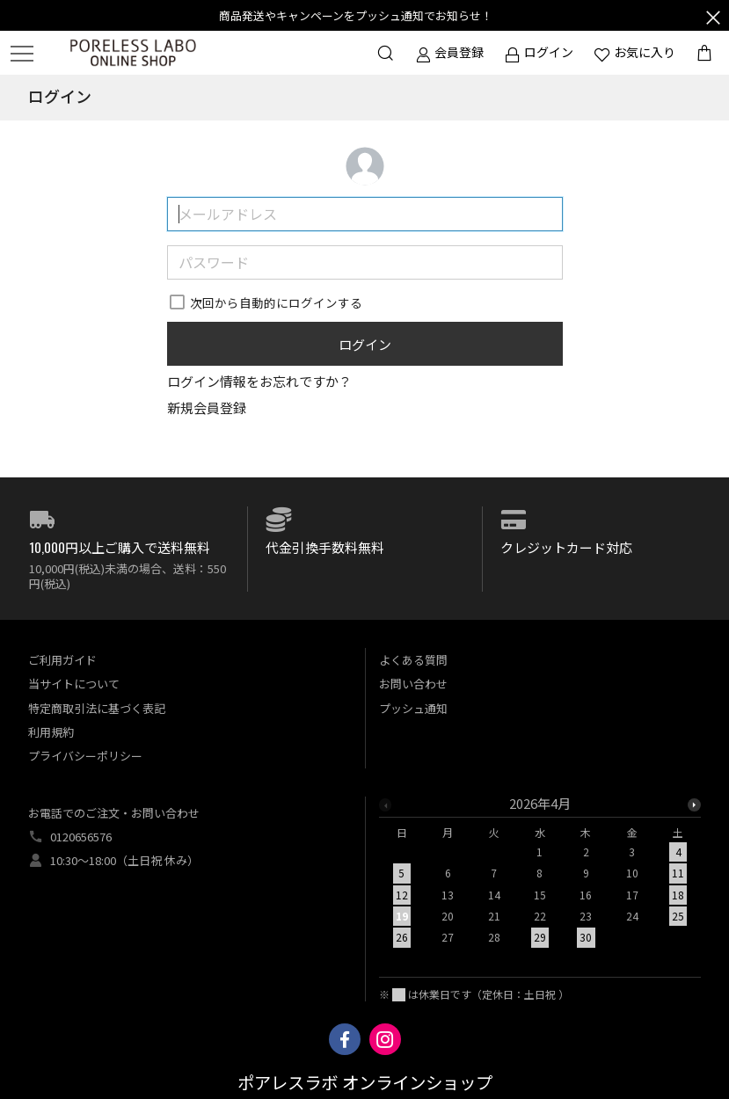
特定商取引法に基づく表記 (96, 708)
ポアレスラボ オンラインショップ (364, 1083)
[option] (540, 876)
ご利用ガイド (62, 659)
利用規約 (51, 732)
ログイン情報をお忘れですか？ (259, 381)
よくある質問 (413, 659)
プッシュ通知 (413, 708)
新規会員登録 (206, 407)
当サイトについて (74, 683)
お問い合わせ (413, 683)
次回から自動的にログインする (276, 302)
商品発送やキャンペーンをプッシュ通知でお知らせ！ (355, 15)
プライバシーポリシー (85, 755)
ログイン (365, 344)
